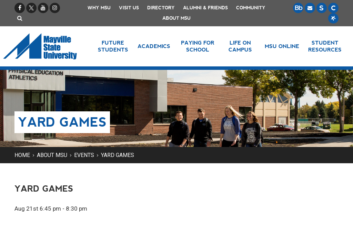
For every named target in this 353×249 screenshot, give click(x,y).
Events (84, 155)
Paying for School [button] (197, 46)
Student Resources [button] (325, 46)
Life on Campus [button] (240, 46)
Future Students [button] (113, 46)
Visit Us (129, 7)
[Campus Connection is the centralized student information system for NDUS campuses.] (333, 8)
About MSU (176, 18)
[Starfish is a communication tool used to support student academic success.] (333, 18)
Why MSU (99, 7)
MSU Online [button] (282, 46)
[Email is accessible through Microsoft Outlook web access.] (310, 8)
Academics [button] (154, 46)
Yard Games (117, 155)
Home (22, 155)
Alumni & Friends (205, 7)
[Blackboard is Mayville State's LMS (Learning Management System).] (298, 8)
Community (250, 7)
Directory (161, 7)
